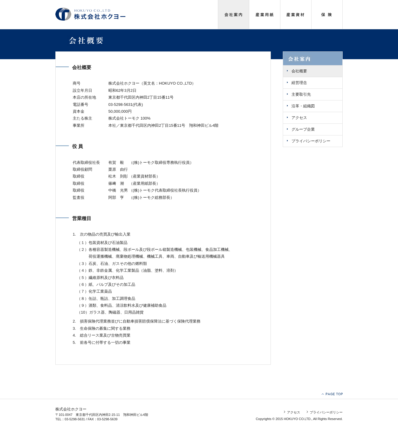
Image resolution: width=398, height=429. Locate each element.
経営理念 (299, 82)
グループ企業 (303, 129)
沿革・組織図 (303, 106)
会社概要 (299, 71)
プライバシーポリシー (310, 141)
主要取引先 (301, 94)
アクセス (299, 117)
